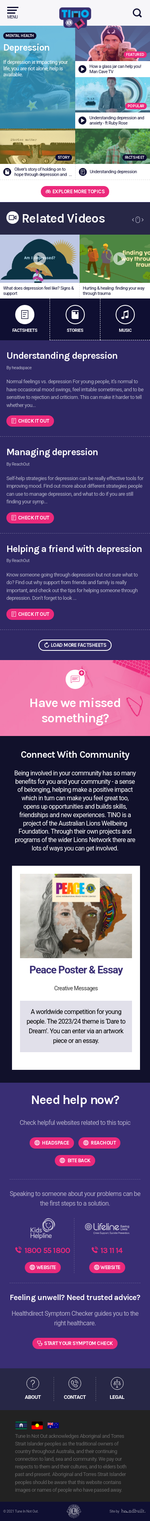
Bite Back (78, 1160)
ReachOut (103, 1143)
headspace (55, 1143)
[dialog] (135, 1505)
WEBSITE (46, 1267)
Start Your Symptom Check (78, 1343)
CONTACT (75, 1397)
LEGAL (117, 1397)
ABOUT (33, 1397)
